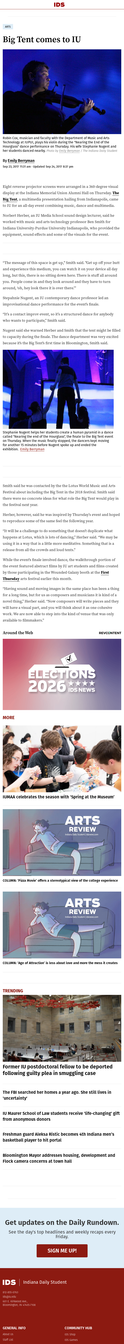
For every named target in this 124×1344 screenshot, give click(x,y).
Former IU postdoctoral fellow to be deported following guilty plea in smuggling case (58, 1070)
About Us (8, 1334)
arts (8, 26)
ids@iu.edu (9, 1297)
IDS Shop (70, 1334)
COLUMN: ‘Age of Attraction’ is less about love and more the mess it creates (60, 963)
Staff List (8, 1340)
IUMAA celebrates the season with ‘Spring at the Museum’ (59, 796)
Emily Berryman (69, 151)
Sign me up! (62, 1250)
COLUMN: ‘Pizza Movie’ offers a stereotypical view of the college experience (60, 881)
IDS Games (71, 1340)
